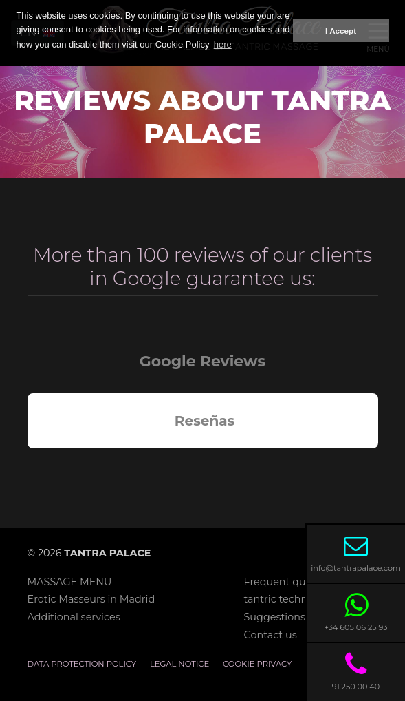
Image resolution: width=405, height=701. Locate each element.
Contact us (270, 635)
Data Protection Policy (82, 664)
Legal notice (179, 664)
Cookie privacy (257, 664)
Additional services (74, 617)
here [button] (223, 44)
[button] (28, 462)
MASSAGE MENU (70, 582)
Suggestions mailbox (296, 617)
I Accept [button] (340, 30)
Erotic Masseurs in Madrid (91, 599)
